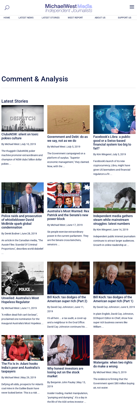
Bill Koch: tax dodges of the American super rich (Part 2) (67, 250)
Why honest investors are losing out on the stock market (65, 323)
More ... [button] (126, 369)
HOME (7, 17)
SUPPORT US (124, 17)
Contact (119, 403)
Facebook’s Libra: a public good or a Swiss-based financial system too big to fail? (112, 94)
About (110, 403)
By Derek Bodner (10, 184)
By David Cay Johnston (60, 258)
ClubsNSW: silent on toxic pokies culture (19, 87)
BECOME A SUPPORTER (119, 382)
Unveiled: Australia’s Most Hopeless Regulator (20, 251)
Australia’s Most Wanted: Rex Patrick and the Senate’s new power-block (68, 166)
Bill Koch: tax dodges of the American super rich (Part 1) (113, 250)
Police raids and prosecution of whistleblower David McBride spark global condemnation (21, 173)
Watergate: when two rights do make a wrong (112, 316)
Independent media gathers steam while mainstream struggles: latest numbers (113, 171)
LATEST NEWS (26, 17)
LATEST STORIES (51, 17)
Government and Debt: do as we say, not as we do (67, 90)
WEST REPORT (75, 17)
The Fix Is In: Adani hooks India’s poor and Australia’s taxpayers (20, 319)
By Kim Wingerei (102, 105)
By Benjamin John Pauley (61, 333)
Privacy (129, 403)
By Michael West (10, 95)
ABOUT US (100, 17)
